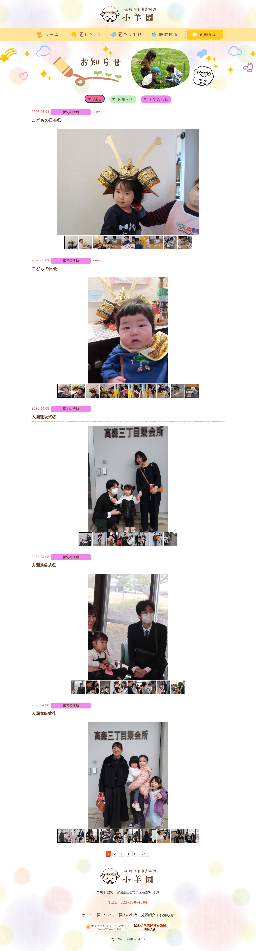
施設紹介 (148, 915)
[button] (35, 182)
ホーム (87, 915)
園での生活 (128, 915)
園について (106, 915)
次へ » (144, 853)
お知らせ (125, 99)
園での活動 (158, 99)
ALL (97, 99)
